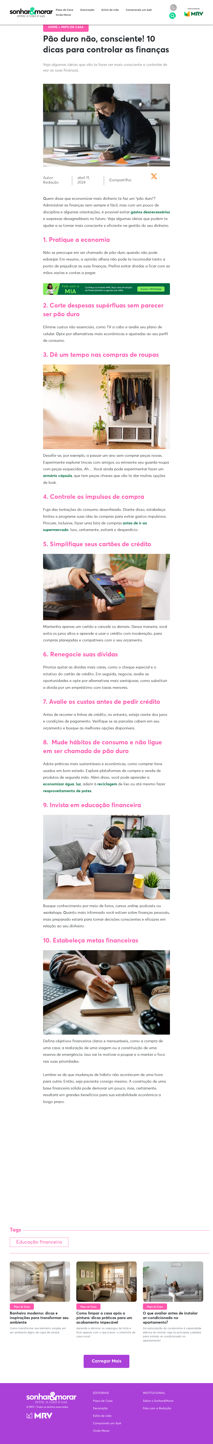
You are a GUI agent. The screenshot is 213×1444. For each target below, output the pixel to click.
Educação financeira (39, 1242)
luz (78, 784)
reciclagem (107, 784)
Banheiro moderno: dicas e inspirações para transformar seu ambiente (39, 1318)
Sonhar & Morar (31, 9)
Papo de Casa (64, 10)
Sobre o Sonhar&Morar (158, 1401)
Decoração (87, 10)
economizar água (58, 784)
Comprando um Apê (139, 10)
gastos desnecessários (150, 212)
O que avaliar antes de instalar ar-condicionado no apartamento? (170, 1318)
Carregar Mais (106, 1361)
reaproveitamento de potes (67, 791)
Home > (54, 27)
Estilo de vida (110, 10)
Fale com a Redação (157, 1408)
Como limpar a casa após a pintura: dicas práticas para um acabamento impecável (104, 1318)
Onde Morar (63, 15)
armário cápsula (57, 476)
